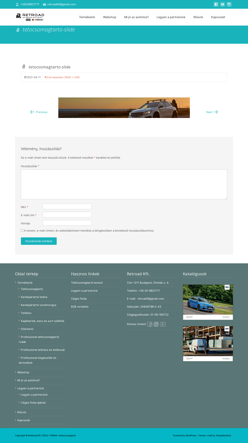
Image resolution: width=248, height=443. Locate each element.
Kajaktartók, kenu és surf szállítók (42, 321)
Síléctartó (27, 329)
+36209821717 (29, 4)
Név (24, 207)
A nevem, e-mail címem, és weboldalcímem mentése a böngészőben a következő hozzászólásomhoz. (89, 230)
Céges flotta (79, 298)
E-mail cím (29, 215)
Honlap (25, 223)
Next (212, 112)
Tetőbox (26, 313)
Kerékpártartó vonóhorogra (38, 305)
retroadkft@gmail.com (61, 4)
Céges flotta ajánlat (33, 402)
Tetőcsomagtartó (32, 289)
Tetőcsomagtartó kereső (87, 282)
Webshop (109, 17)
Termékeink (87, 17)
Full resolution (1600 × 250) (63, 77)
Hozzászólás (30, 166)
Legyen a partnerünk (171, 17)
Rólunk (198, 17)
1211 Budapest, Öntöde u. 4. (151, 282)
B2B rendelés (79, 306)
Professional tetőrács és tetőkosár (43, 350)
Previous (38, 112)
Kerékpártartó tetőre (34, 297)
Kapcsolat (218, 17)
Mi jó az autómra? (136, 17)
